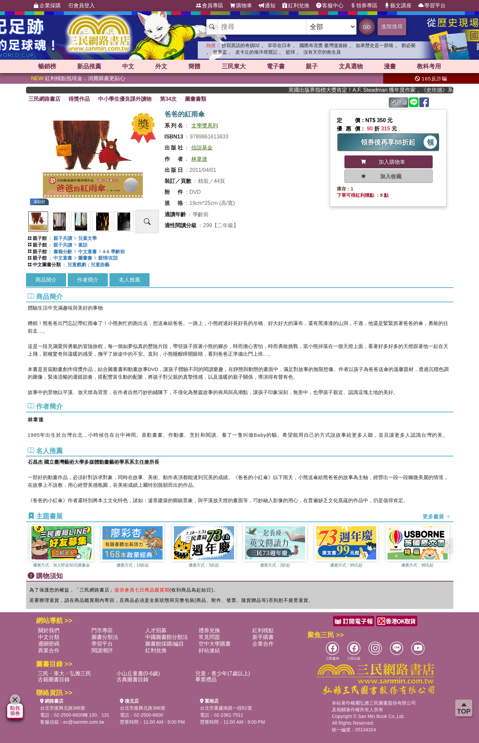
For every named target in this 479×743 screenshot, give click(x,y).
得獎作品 (79, 99)
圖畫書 (85, 258)
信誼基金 (202, 147)
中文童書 (87, 251)
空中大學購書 (215, 644)
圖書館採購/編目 (164, 644)
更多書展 (437, 516)
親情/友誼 (108, 258)
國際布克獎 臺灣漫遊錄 (323, 45)
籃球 (290, 52)
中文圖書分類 (47, 264)
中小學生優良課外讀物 (125, 99)
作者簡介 (87, 280)
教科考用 (429, 66)
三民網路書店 (44, 99)
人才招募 (156, 630)
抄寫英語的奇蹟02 (241, 45)
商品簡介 (46, 280)
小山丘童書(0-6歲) (138, 673)
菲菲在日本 (279, 45)
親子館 (40, 238)
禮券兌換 (209, 630)
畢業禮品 (206, 679)
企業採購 (47, 5)
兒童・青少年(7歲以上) (222, 673)
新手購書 (263, 637)
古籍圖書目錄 (54, 679)
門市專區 (102, 630)
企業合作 (263, 644)
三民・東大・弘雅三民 (64, 673)
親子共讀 (62, 238)
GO (367, 27)
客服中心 (329, 5)
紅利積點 (263, 630)
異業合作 (48, 650)
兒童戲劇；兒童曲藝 (88, 264)
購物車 (241, 5)
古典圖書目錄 (132, 679)
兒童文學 (87, 238)
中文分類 (48, 637)
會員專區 (209, 5)
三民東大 (234, 66)
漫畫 (390, 66)
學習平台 (432, 5)
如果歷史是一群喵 (374, 45)
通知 (267, 5)
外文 (161, 66)
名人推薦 (129, 280)
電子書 (276, 66)
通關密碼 (48, 644)
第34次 (168, 99)
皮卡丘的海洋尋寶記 (256, 52)
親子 (312, 66)
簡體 (194, 66)
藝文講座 (398, 5)
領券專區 (364, 5)
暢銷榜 (47, 66)
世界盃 (220, 52)
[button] (448, 546)
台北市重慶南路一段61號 (226, 708)
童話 (82, 245)
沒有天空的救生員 (322, 52)
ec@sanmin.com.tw (83, 722)
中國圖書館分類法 (166, 637)
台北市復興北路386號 (62, 708)
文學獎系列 (204, 125)
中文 (128, 66)
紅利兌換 (295, 5)
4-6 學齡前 (114, 251)
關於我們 (48, 630)
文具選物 (351, 66)
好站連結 (209, 650)
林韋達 (199, 159)
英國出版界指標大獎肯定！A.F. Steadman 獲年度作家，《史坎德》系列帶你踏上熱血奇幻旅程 (377, 90)
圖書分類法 (104, 637)
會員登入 (81, 5)
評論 (399, 102)
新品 (89, 66)
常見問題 (209, 637)
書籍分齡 (62, 251)
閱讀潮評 (102, 650)
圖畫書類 (195, 99)
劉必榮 (409, 45)
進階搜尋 (392, 26)
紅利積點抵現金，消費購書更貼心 (78, 78)
